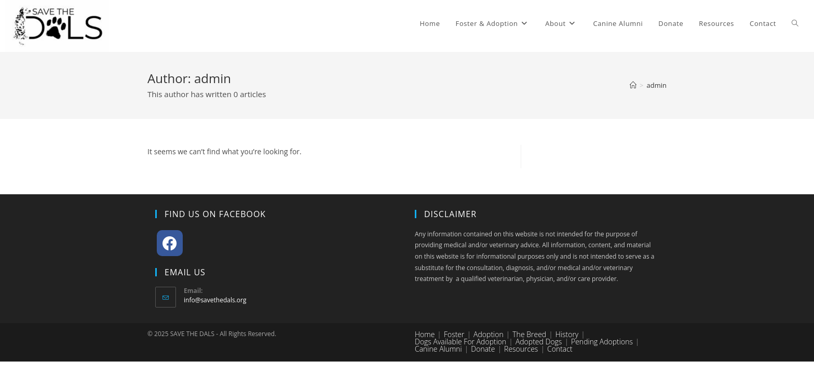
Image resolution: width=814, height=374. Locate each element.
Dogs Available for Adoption (460, 341)
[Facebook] (170, 243)
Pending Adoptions (602, 341)
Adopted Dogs (538, 341)
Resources (521, 349)
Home (425, 334)
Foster (454, 334)
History (567, 334)
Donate (483, 349)
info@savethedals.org (215, 300)
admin (657, 85)
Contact (560, 349)
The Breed (529, 334)
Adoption (488, 334)
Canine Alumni (438, 349)
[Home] (633, 85)
